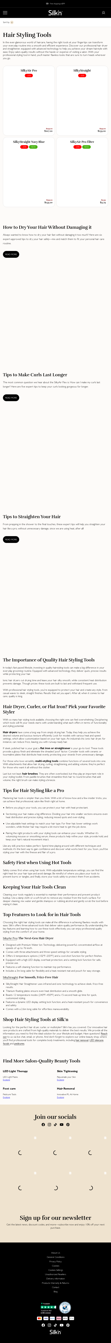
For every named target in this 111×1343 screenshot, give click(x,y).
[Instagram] (49, 1124)
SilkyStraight (10, 977)
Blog (55, 1291)
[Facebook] (43, 1124)
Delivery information (55, 1278)
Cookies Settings (55, 1270)
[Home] (55, 12)
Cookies (55, 1265)
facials (6, 1043)
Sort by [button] (6, 22)
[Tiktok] (55, 1124)
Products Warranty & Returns (55, 1283)
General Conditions (55, 1257)
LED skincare (96, 1040)
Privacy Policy (55, 1261)
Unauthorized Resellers (55, 1274)
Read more (11, 254)
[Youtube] (61, 1124)
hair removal (82, 1040)
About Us (55, 1252)
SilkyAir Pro (10, 938)
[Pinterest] (68, 1124)
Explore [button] (6, 1079)
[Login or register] (103, 12)
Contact (55, 1287)
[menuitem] (55, 1252)
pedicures (19, 1043)
